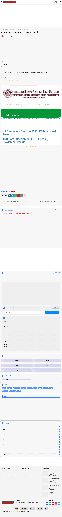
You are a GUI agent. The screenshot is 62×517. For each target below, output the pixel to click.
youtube (48, 370)
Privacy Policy (24, 508)
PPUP (5, 341)
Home (2, 29)
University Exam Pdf (15, 511)
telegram (17, 365)
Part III (5, 339)
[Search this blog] (24, 312)
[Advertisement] (31, 16)
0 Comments (57, 210)
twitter (47, 360)
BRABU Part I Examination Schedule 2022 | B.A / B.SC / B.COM (54, 494)
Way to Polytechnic (6, 379)
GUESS (5, 329)
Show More (57, 272)
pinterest (48, 365)
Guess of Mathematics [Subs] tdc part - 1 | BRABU (54, 480)
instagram (17, 370)
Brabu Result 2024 (31, 146)
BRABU (5, 324)
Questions (8, 191)
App (46, 508)
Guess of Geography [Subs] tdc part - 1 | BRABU (53, 473)
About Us (32, 508)
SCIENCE (5, 349)
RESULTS (7, 29)
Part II (5, 336)
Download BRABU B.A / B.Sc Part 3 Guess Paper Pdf (54, 487)
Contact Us (40, 508)
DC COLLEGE (6, 326)
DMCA (16, 508)
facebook (17, 360)
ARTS (5, 321)
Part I (5, 334)
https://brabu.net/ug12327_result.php (10, 80)
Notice (5, 331)
